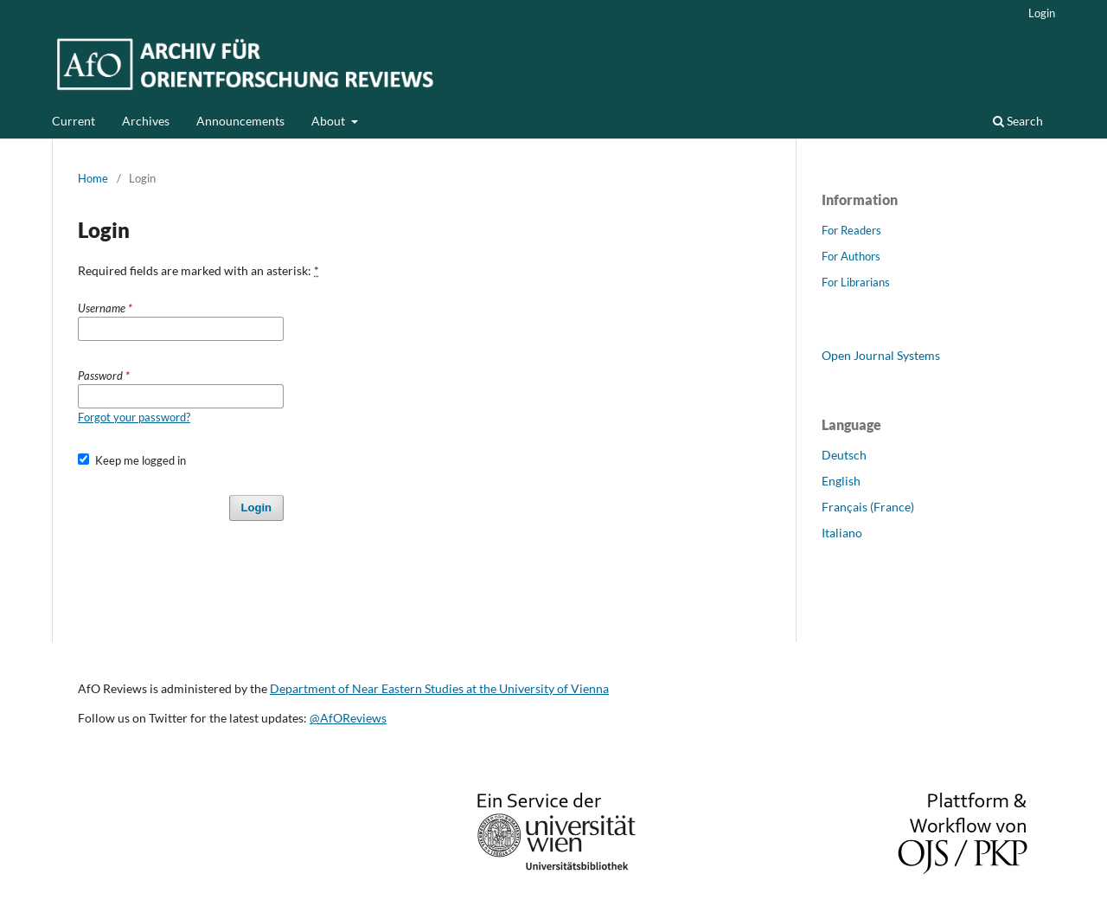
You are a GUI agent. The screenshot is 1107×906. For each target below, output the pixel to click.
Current (73, 120)
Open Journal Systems (881, 355)
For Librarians (856, 282)
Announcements (240, 120)
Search (1018, 120)
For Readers (851, 230)
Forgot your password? (134, 417)
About (329, 120)
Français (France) (868, 506)
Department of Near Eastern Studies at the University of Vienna (439, 688)
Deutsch (844, 454)
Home (93, 178)
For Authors (851, 256)
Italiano (842, 532)
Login (1041, 13)
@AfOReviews (348, 717)
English (841, 480)
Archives (146, 120)
